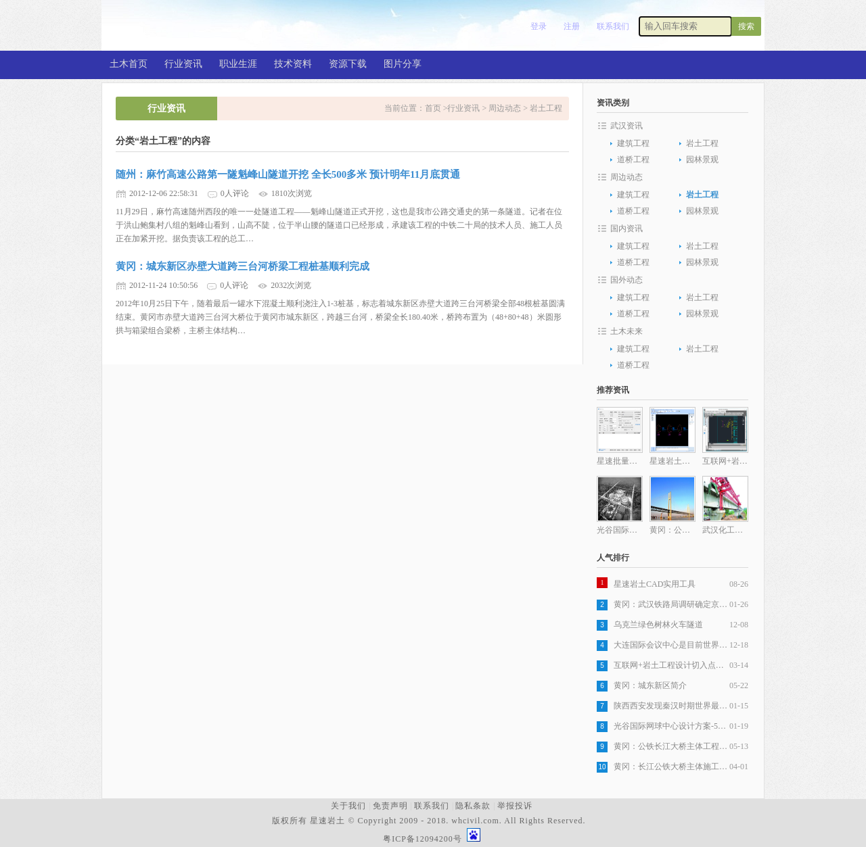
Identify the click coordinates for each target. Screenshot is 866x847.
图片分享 (402, 64)
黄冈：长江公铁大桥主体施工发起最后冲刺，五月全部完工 (671, 766)
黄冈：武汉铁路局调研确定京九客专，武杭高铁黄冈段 (671, 604)
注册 (572, 26)
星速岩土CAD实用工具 (655, 584)
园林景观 (702, 159)
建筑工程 (633, 143)
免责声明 (390, 805)
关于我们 (348, 805)
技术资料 (293, 64)
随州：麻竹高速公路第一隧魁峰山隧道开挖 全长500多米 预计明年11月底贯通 (288, 174)
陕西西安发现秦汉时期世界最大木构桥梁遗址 (671, 705)
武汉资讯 (626, 125)
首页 (434, 108)
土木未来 (626, 331)
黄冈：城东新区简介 (650, 685)
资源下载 (348, 64)
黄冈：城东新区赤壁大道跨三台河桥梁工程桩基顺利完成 (242, 266)
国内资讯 (626, 228)
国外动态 (626, 280)
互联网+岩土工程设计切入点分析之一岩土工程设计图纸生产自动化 (671, 665)
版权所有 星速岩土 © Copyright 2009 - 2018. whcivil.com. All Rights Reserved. (431, 820)
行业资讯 (183, 64)
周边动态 (504, 108)
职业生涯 (238, 64)
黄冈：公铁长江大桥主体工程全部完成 (671, 746)
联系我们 (613, 26)
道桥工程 (633, 159)
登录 (538, 26)
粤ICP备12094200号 (422, 839)
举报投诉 (514, 805)
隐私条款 (473, 805)
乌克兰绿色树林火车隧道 (658, 624)
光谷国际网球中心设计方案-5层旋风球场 (671, 726)
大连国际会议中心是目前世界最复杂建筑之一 (671, 645)
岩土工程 (546, 108)
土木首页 (128, 64)
